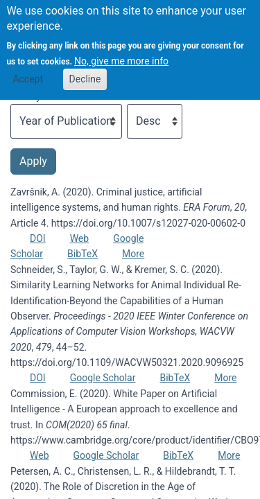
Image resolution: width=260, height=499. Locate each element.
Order (138, 96)
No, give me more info (121, 52)
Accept (27, 70)
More (133, 253)
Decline (85, 70)
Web (79, 238)
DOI (38, 238)
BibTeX (82, 253)
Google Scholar (103, 377)
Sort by (25, 96)
